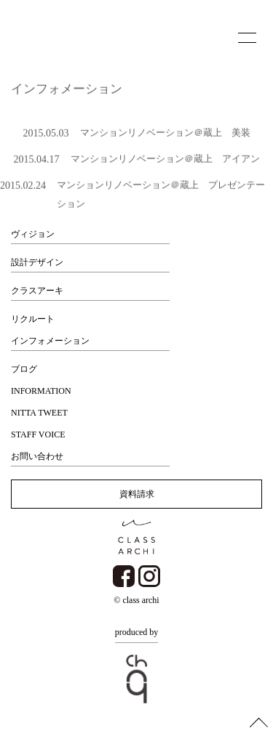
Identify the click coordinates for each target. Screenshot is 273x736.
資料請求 (136, 494)
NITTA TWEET (39, 413)
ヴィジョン (33, 234)
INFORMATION (41, 391)
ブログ (24, 369)
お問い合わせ (37, 456)
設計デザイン (37, 262)
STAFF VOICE (38, 434)
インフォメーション (50, 341)
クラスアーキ (37, 291)
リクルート (33, 319)
